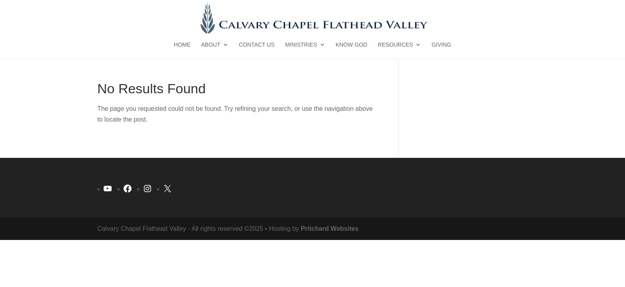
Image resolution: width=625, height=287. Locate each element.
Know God (351, 45)
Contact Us (257, 45)
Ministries (301, 45)
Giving (441, 45)
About (210, 45)
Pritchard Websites (330, 228)
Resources (395, 45)
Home (182, 45)
